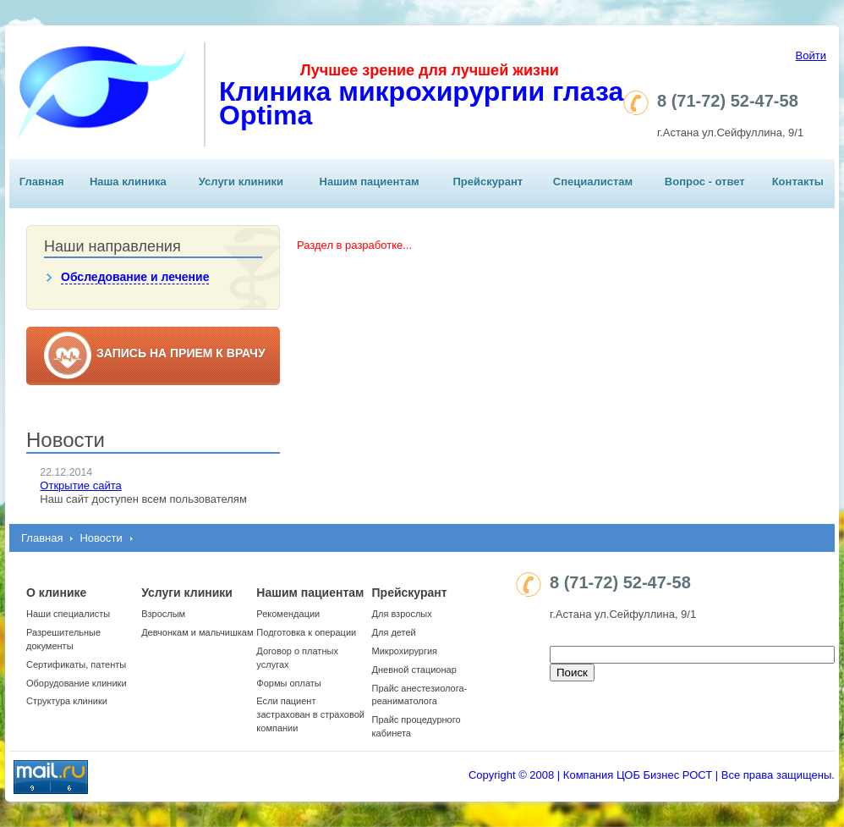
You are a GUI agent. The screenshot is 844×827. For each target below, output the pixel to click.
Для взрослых (402, 614)
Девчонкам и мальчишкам (197, 632)
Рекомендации (288, 614)
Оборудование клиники (76, 683)
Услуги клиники (241, 181)
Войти (811, 55)
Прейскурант (487, 181)
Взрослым (163, 614)
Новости (100, 538)
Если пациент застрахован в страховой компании (310, 714)
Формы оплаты (288, 683)
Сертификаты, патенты (76, 664)
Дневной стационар (414, 669)
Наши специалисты (68, 614)
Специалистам (593, 181)
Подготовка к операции (306, 632)
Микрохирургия (404, 651)
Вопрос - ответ (705, 181)
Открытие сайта (80, 485)
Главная (41, 181)
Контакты (798, 181)
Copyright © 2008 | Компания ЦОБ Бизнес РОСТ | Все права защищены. (652, 775)
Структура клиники (66, 701)
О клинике (56, 592)
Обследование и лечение (135, 277)
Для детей (394, 632)
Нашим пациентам (369, 181)
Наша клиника (128, 181)
